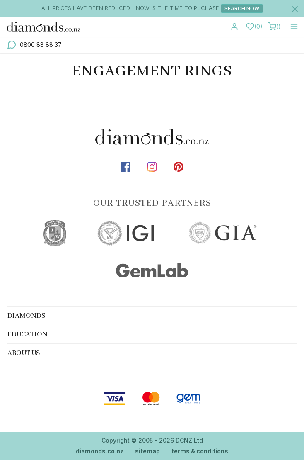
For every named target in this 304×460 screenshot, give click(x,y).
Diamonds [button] (26, 316)
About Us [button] (23, 353)
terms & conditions (199, 451)
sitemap (147, 451)
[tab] (152, 315)
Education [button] (27, 334)
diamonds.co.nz (99, 451)
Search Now (241, 8)
